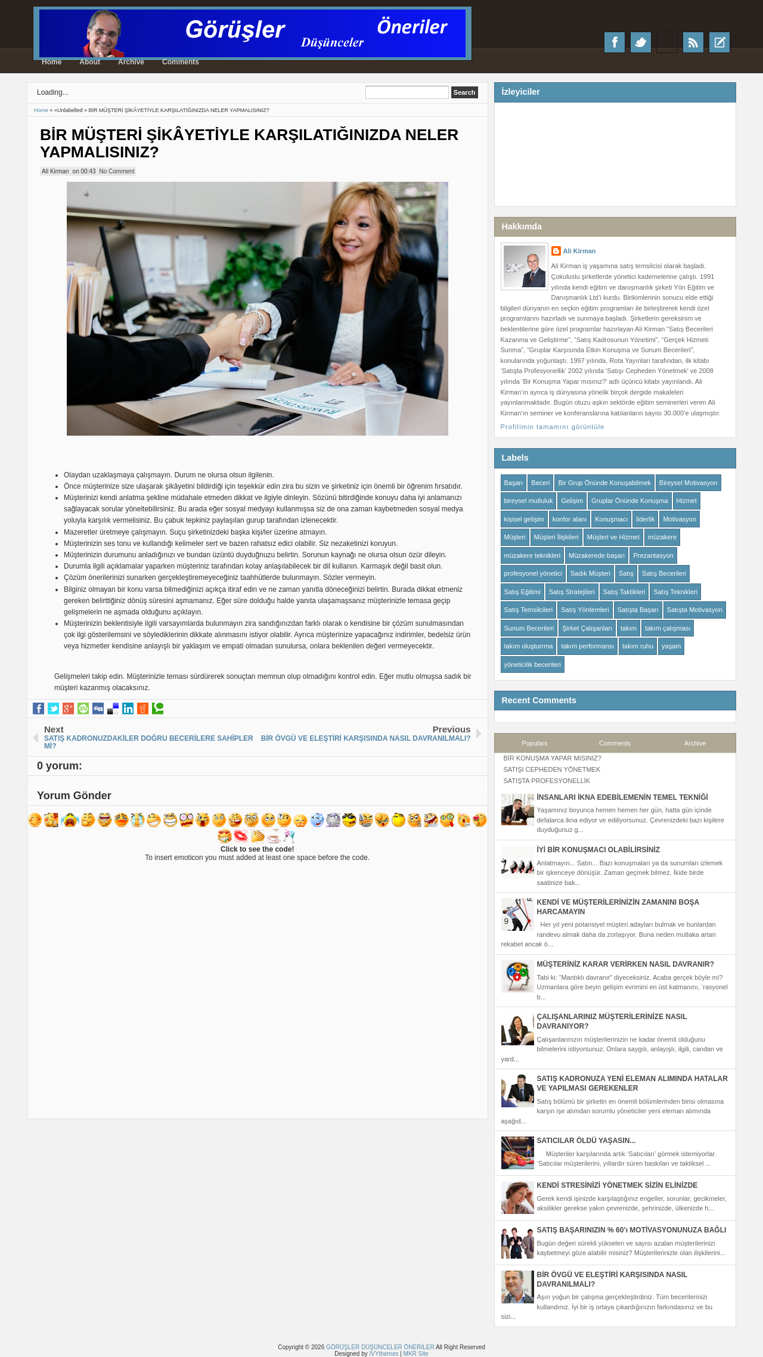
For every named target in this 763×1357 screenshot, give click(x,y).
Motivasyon (679, 519)
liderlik (645, 519)
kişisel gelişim (524, 519)
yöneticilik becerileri (532, 664)
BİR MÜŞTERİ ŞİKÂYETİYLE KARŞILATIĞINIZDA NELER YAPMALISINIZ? (249, 143)
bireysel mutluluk (528, 500)
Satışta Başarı (638, 609)
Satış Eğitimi (522, 591)
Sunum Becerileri (529, 628)
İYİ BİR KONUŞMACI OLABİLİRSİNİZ (598, 850)
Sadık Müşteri (590, 573)
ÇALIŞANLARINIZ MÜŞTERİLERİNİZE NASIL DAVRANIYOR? (612, 1021)
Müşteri (515, 537)
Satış (626, 573)
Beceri (540, 482)
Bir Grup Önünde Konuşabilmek (604, 482)
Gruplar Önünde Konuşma (629, 500)
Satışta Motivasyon (694, 609)
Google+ (667, 42)
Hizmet (687, 500)
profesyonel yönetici (533, 573)
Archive (131, 62)
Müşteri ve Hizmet (613, 537)
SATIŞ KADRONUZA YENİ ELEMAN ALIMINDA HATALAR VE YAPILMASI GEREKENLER (632, 1083)
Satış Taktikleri (624, 591)
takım (629, 628)
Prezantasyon (653, 555)
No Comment (117, 171)
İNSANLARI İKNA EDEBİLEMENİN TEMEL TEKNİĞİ (622, 797)
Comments (180, 62)
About (89, 62)
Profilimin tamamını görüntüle (553, 426)
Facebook (614, 42)
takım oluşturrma (528, 646)
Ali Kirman (579, 250)
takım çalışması (667, 628)
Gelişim (572, 500)
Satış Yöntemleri (585, 609)
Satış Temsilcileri (528, 609)
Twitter (641, 42)
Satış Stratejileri (572, 591)
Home (51, 62)
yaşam (671, 646)
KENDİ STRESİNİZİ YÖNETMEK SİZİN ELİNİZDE (617, 1185)
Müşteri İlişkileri (556, 537)
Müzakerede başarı (597, 555)
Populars (534, 743)
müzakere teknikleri (532, 555)
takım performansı (587, 646)
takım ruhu (637, 646)
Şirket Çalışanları (587, 628)
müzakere (662, 537)
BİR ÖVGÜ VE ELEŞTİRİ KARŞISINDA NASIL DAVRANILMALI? (612, 1279)
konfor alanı (570, 519)
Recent (719, 42)
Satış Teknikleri (675, 591)
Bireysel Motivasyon (688, 482)
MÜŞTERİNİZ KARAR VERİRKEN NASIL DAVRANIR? (626, 964)
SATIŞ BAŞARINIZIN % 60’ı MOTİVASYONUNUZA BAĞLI (632, 1230)
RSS (693, 42)
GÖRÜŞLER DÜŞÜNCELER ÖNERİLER (380, 1347)
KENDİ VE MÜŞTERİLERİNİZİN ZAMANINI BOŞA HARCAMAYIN (618, 907)
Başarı (513, 482)
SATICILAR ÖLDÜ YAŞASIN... (586, 1140)
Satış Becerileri (664, 573)
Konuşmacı (611, 519)
